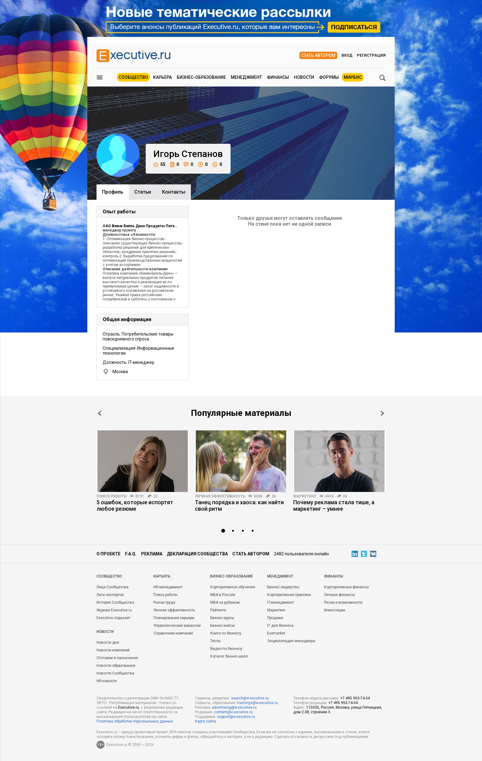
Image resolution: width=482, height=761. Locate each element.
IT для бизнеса (280, 625)
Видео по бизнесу (226, 648)
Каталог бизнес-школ (229, 656)
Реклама (151, 553)
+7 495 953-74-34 (355, 698)
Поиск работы (112, 496)
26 (273, 496)
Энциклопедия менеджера (291, 641)
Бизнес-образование (201, 77)
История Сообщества (115, 602)
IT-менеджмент (280, 602)
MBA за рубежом (225, 602)
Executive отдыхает (113, 618)
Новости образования (116, 665)
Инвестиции (334, 610)
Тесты (215, 641)
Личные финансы (339, 595)
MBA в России (222, 595)
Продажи (275, 618)
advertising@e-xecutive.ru (234, 707)
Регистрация (371, 55)
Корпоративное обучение (232, 587)
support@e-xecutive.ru (236, 717)
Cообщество (109, 576)
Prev (100, 413)
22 (155, 496)
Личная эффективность (220, 496)
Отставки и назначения (117, 658)
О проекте (108, 553)
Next (382, 413)
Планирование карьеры (174, 618)
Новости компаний (113, 650)
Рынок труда (164, 602)
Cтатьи (142, 192)
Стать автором (318, 55)
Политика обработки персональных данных (135, 721)
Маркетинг (305, 496)
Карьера (162, 77)
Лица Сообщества (112, 587)
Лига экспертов (110, 595)
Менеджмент (246, 77)
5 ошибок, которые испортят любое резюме (135, 505)
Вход (347, 55)
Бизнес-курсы (222, 618)
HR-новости (107, 681)
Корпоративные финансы (346, 587)
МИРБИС (353, 77)
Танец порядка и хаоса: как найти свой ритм (239, 505)
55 (159, 164)
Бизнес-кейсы (222, 625)
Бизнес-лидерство (283, 587)
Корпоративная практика (289, 595)
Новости (304, 77)
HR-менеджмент (167, 587)
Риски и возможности (343, 602)
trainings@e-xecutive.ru (257, 703)
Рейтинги (218, 610)
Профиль (112, 192)
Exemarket (276, 633)
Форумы (329, 77)
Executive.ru (128, 707)
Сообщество (133, 77)
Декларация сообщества (197, 553)
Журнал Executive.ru (114, 610)
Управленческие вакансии (177, 625)
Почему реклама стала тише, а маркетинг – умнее (333, 505)
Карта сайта (205, 721)
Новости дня (108, 642)
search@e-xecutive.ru (250, 698)
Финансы (278, 77)
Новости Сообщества (115, 673)
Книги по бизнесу (225, 633)
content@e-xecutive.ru (233, 712)
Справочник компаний (173, 633)
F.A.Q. (130, 553)
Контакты (173, 192)
